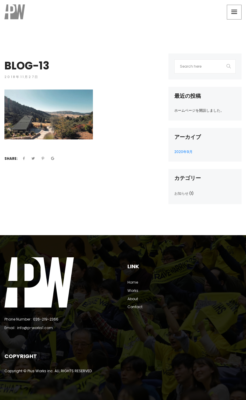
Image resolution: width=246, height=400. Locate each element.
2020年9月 (183, 151)
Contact (134, 306)
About (132, 298)
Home (132, 282)
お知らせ (181, 193)
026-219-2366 (45, 319)
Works (132, 290)
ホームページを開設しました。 (199, 110)
